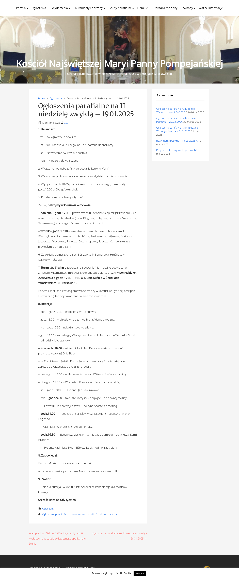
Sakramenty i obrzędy (88, 8)
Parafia (21, 8)
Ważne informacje (211, 8)
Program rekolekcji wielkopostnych (176, 150)
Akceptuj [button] (140, 573)
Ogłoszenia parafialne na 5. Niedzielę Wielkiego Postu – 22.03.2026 (177, 129)
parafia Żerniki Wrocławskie (102, 514)
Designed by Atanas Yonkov (45, 568)
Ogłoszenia (38, 8)
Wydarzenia (60, 8)
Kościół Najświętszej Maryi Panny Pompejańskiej (119, 63)
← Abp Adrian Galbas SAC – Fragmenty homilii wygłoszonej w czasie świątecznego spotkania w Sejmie (57, 538)
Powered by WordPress (80, 568)
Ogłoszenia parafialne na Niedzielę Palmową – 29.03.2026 (176, 119)
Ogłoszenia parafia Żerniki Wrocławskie (64, 514)
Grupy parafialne (120, 8)
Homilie (142, 8)
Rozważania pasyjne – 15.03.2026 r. (177, 140)
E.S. (66, 122)
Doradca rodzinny (166, 8)
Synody (188, 8)
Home (41, 98)
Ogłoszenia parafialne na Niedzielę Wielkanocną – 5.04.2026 (176, 110)
